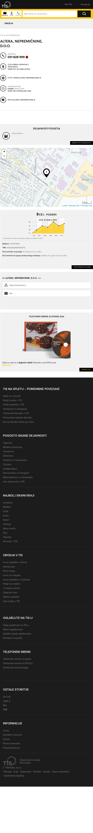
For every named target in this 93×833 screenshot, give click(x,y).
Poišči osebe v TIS (12, 400)
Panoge (8, 771)
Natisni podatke (11, 597)
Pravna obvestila (11, 743)
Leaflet (64, 205)
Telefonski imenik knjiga (15, 667)
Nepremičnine (13, 35)
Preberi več (86, 369)
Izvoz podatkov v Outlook (16, 579)
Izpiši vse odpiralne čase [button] (19, 91)
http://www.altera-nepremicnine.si (24, 77)
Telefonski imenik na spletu (17, 659)
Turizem (7, 464)
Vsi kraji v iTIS (10, 541)
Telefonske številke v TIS (16, 413)
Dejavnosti (25, 771)
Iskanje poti (9, 566)
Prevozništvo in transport (16, 473)
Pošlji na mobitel (11, 584)
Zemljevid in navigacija (15, 409)
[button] (8, 4)
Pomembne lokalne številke (17, 417)
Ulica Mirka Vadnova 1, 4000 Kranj (18, 65)
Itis (1, 35)
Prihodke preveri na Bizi (32, 251)
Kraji (16, 771)
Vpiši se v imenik (12, 396)
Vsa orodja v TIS (11, 601)
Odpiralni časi (10, 592)
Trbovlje (7, 537)
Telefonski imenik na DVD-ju (18, 663)
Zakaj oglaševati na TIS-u (16, 625)
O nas (6, 730)
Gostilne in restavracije (15, 460)
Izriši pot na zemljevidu (19, 69)
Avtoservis (8, 451)
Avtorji (6, 739)
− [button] (4, 156)
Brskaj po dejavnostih (81, 143)
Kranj (5, 515)
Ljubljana (7, 502)
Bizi (10, 293)
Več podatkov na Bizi (82, 267)
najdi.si (6, 701)
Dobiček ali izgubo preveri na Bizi (54, 255)
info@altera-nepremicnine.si (21, 99)
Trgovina (7, 443)
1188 (5, 709)
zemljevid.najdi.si (17, 285)
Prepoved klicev (11, 748)
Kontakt (37, 771)
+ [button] (4, 152)
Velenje (7, 524)
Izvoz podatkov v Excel (15, 562)
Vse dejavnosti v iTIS (14, 481)
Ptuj (5, 532)
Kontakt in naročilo (12, 638)
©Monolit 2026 (74, 205)
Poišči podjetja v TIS (13, 404)
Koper (6, 519)
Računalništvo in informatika (17, 477)
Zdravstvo (8, 455)
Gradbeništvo (10, 468)
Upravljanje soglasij (14, 775)
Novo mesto (9, 528)
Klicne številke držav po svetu (18, 422)
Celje (6, 511)
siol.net (7, 696)
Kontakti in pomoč (12, 734)
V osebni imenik (11, 588)
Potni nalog (9, 571)
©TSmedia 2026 (86, 205)
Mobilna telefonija (12, 447)
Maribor (7, 507)
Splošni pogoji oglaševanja (17, 633)
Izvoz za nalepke (12, 575)
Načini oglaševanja (13, 629)
